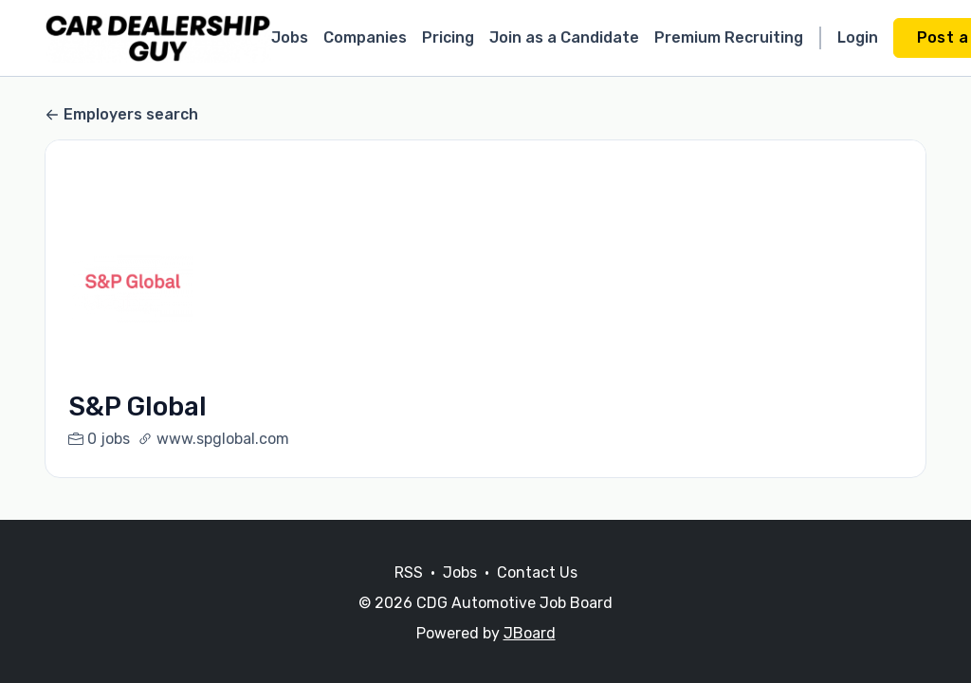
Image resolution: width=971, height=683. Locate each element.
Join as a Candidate (564, 37)
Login (857, 37)
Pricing (448, 37)
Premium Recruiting (728, 37)
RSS (408, 572)
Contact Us (537, 572)
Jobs (289, 37)
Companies (365, 37)
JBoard (530, 633)
